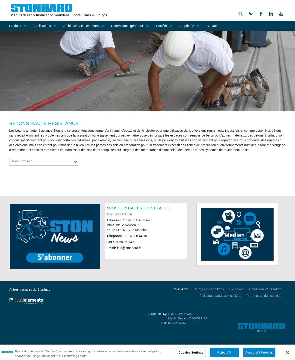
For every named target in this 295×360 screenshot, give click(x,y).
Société (164, 26)
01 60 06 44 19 (136, 236)
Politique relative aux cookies (220, 296)
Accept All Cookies (259, 354)
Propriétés (189, 26)
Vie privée (236, 289)
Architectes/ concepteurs (83, 26)
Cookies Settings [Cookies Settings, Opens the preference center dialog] (191, 354)
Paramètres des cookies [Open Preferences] (264, 296)
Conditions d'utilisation (265, 289)
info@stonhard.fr (129, 248)
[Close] (288, 354)
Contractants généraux (130, 26)
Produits (18, 26)
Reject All (224, 354)
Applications (44, 26)
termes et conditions (209, 289)
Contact (212, 26)
